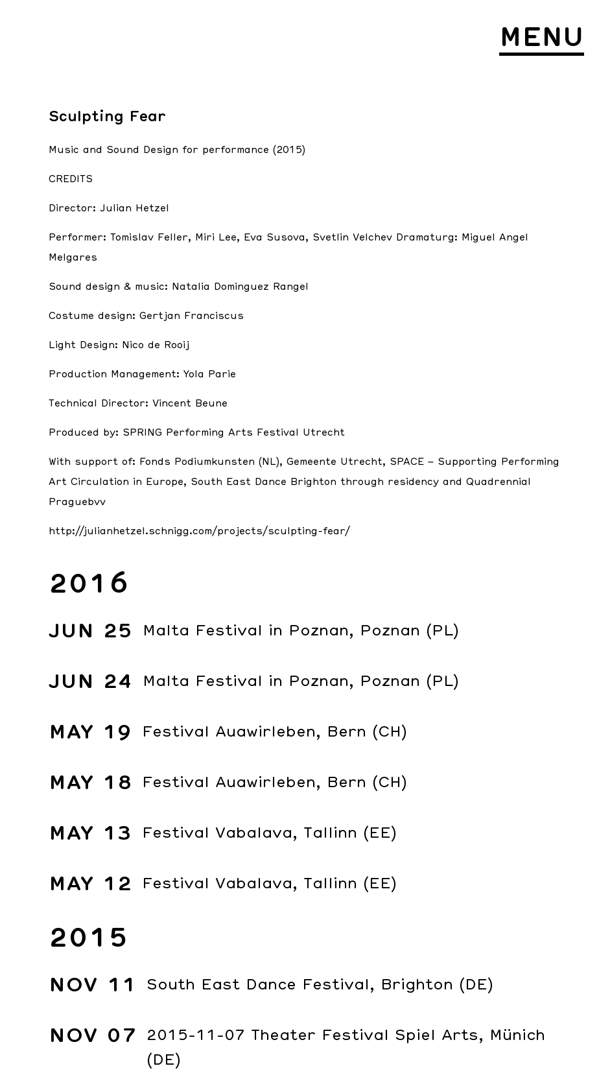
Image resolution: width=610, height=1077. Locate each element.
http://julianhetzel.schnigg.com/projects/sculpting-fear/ (199, 530)
